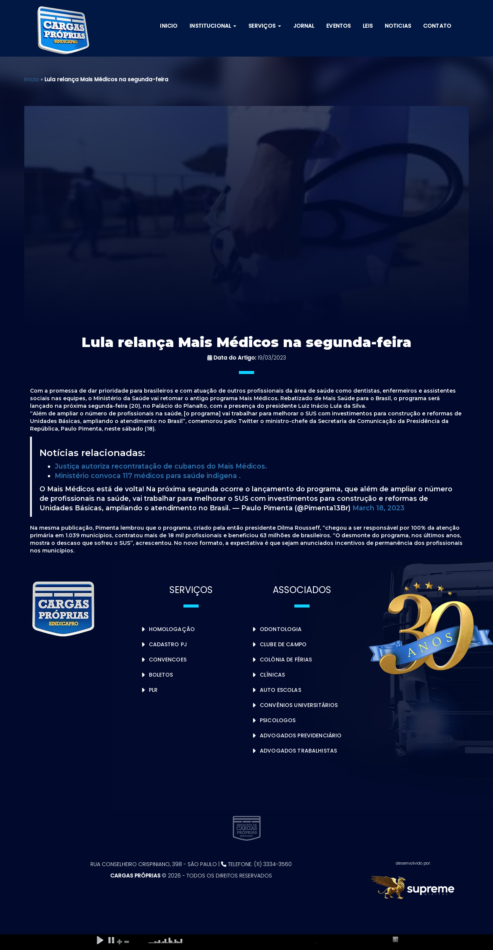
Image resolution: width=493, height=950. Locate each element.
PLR (153, 690)
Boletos (161, 675)
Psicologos (277, 720)
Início (31, 79)
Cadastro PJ (168, 644)
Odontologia (281, 629)
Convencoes (167, 659)
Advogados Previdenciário (300, 735)
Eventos (338, 26)
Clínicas (272, 675)
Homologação (172, 629)
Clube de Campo (283, 644)
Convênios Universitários (299, 705)
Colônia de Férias (286, 659)
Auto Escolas (280, 690)
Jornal (303, 26)
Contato (437, 26)
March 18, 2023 (378, 508)
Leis (368, 26)
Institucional (213, 26)
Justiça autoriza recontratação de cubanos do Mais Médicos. (161, 466)
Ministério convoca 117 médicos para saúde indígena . (148, 476)
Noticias (398, 26)
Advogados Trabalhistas (298, 750)
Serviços (264, 26)
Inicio (168, 26)
